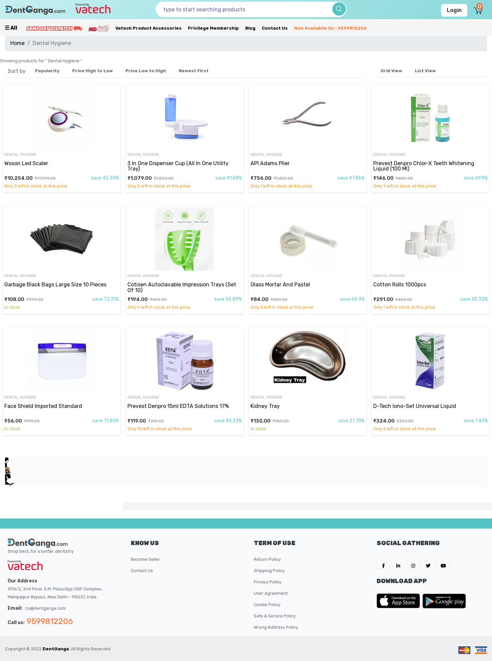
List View (425, 70)
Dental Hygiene (20, 154)
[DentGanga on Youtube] (443, 561)
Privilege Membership (213, 28)
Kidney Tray (265, 406)
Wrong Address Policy (276, 627)
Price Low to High (145, 70)
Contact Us (275, 28)
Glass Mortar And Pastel (280, 284)
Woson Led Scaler (26, 163)
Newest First (194, 70)
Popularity (47, 70)
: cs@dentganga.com (45, 608)
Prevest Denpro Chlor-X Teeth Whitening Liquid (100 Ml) (423, 166)
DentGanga (56, 648)
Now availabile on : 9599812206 (330, 28)
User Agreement (271, 593)
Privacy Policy (267, 581)
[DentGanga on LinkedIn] (398, 561)
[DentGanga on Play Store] (444, 600)
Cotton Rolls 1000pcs (399, 284)
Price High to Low (92, 70)
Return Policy (267, 559)
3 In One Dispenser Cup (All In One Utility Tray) (178, 166)
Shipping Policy (269, 570)
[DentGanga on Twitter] (428, 561)
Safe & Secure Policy (275, 615)
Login (454, 10)
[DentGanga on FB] (383, 561)
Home (17, 43)
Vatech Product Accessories (148, 28)
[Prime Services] (54, 28)
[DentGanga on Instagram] (413, 561)
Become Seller (145, 559)
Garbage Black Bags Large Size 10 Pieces (55, 284)
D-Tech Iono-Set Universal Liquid (414, 406)
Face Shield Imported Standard (43, 406)
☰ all (11, 28)
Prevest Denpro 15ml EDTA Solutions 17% (178, 406)
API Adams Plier (270, 163)
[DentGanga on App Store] (399, 600)
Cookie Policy (267, 604)
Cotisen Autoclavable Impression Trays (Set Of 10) (181, 287)
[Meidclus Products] (98, 28)
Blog (250, 28)
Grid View (391, 70)
